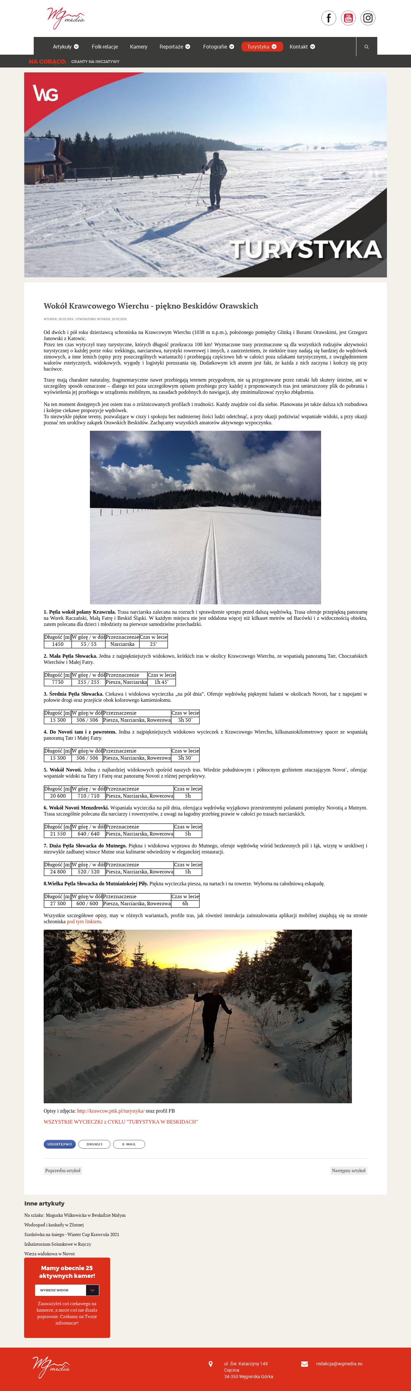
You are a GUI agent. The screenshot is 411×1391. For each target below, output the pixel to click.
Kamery (138, 46)
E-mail (129, 1144)
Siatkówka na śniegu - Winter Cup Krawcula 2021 (71, 1234)
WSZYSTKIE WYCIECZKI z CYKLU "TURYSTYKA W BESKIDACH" (121, 1122)
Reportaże (175, 46)
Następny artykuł (349, 1170)
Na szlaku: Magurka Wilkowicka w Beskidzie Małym (75, 1215)
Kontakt (303, 46)
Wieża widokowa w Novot (49, 1254)
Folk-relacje (105, 46)
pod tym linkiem (84, 921)
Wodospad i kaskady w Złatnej (54, 1225)
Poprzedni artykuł (63, 1170)
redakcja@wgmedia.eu (339, 1363)
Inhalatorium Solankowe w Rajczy (57, 1244)
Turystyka (262, 46)
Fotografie (219, 46)
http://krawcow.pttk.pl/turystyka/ (110, 1111)
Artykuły (66, 46)
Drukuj (94, 1144)
